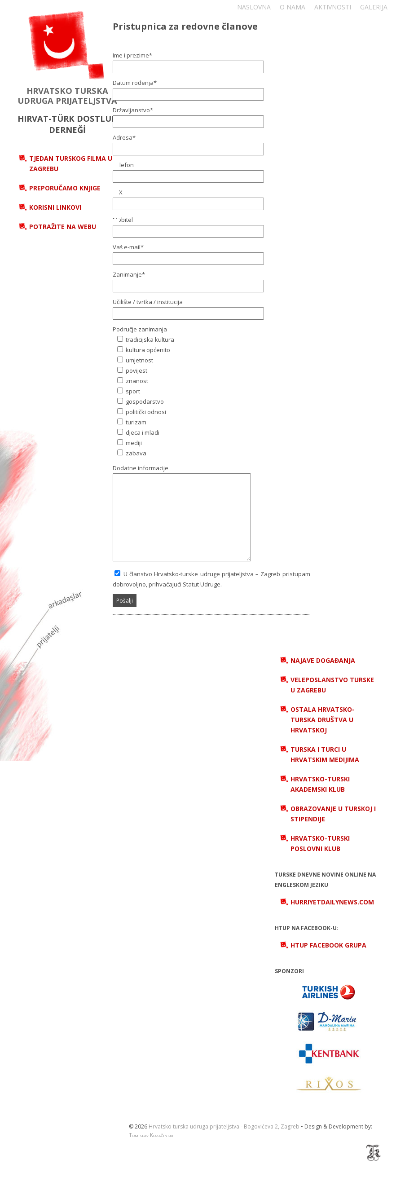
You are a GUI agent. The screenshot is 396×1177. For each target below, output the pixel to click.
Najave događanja (322, 660)
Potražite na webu (62, 226)
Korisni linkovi (55, 207)
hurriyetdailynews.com (332, 902)
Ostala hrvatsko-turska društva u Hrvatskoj (322, 719)
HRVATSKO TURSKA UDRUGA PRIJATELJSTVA (67, 95)
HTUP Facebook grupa (328, 945)
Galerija (373, 7)
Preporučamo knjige (65, 188)
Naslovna (254, 7)
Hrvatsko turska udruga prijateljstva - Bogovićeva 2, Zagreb (224, 1126)
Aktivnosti (332, 7)
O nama (292, 7)
